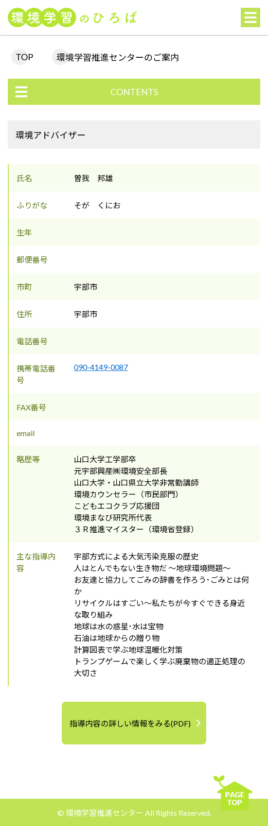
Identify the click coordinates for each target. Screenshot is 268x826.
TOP (24, 56)
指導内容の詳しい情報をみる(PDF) (130, 723)
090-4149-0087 (101, 366)
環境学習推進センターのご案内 (117, 57)
